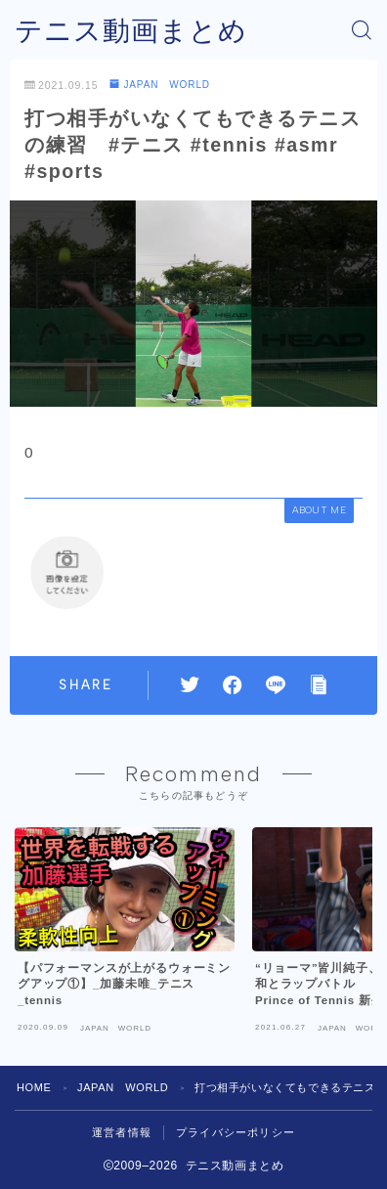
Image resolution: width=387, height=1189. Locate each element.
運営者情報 (121, 1132)
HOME (34, 1087)
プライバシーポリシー (235, 1132)
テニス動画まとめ (131, 31)
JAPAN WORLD (159, 84)
